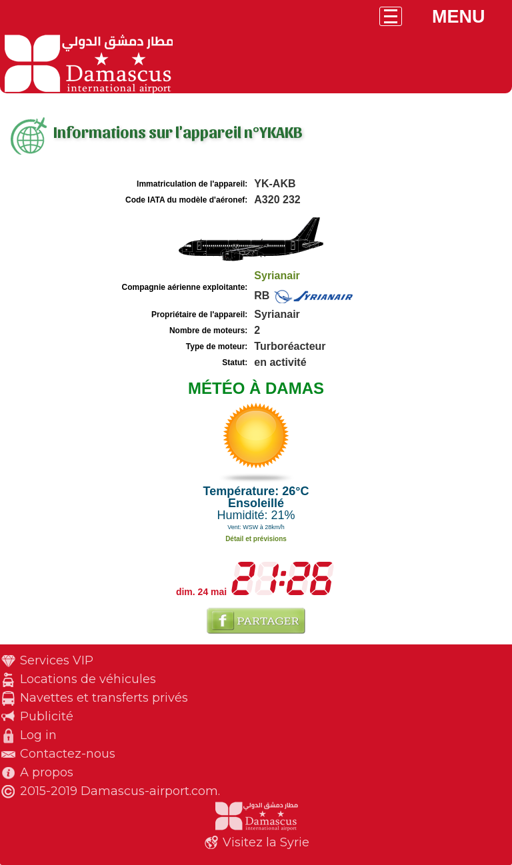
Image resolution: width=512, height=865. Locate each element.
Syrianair (276, 275)
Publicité (46, 716)
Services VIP (56, 660)
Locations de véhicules (88, 679)
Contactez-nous (67, 753)
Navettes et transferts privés (104, 697)
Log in (38, 735)
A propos (46, 772)
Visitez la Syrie (266, 842)
